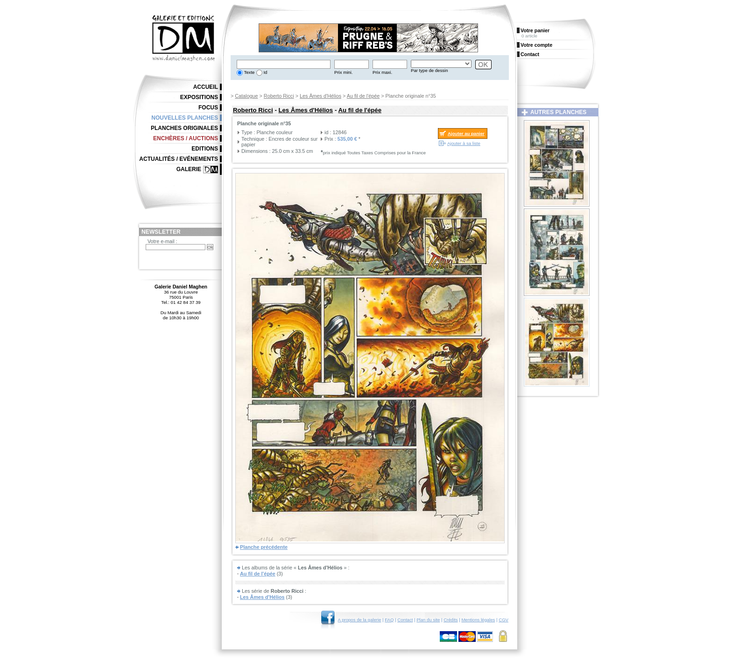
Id (264, 72)
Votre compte (536, 45)
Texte (248, 72)
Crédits (450, 619)
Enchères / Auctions (185, 138)
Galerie (188, 169)
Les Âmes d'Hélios (320, 96)
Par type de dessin (429, 70)
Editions (204, 148)
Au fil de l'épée (363, 96)
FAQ (389, 619)
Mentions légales (478, 619)
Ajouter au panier (466, 133)
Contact (405, 619)
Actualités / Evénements (178, 159)
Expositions (199, 97)
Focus (208, 107)
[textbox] (284, 64)
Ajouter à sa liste (463, 143)
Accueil (205, 87)
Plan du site (428, 619)
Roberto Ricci (279, 96)
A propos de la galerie (359, 619)
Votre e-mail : (162, 241)
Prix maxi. (382, 72)
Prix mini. (343, 72)
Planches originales (184, 128)
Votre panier (535, 30)
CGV (503, 619)
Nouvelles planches (184, 118)
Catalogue (246, 96)
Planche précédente (264, 547)
